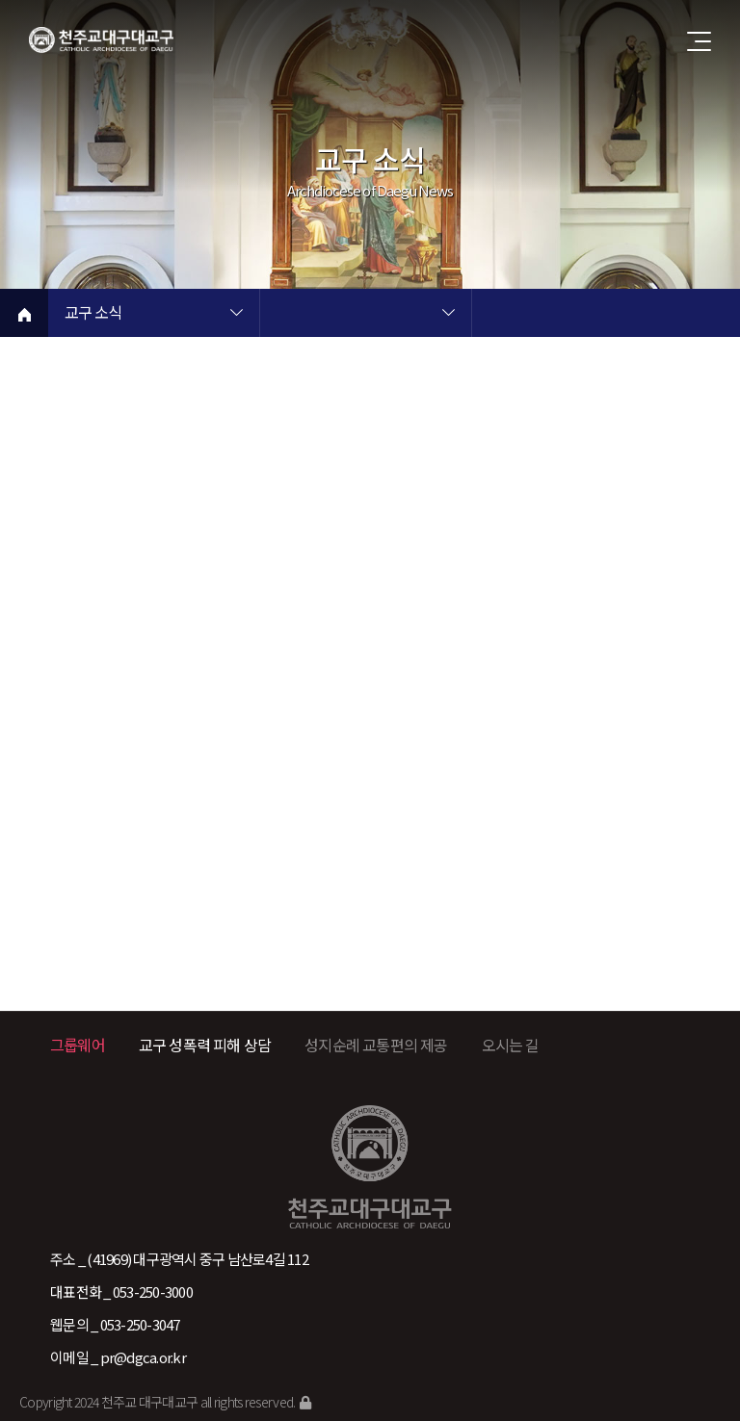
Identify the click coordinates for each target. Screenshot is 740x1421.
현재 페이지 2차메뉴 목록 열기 (448, 315)
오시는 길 (511, 1044)
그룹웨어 (77, 1044)
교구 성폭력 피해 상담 (205, 1044)
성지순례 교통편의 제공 (375, 1044)
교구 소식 (93, 313)
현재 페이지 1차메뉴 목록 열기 (236, 315)
